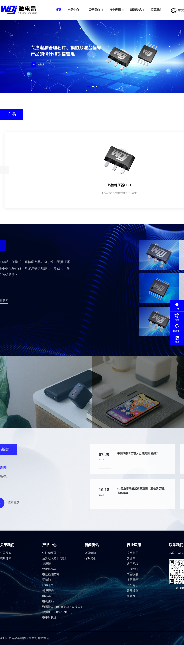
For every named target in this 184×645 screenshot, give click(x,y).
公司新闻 (90, 552)
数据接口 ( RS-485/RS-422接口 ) (62, 606)
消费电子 (132, 552)
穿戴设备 (132, 590)
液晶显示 (132, 579)
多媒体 (131, 558)
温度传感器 (49, 569)
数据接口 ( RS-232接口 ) (57, 612)
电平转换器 (49, 617)
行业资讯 (90, 558)
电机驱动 (48, 601)
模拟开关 (48, 590)
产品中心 (75, 9)
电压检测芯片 (50, 574)
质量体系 (6, 558)
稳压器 (46, 563)
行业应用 (116, 9)
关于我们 (95, 9)
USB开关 (48, 585)
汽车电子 (132, 585)
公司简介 (6, 552)
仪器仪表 (132, 574)
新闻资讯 (137, 9)
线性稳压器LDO (52, 552)
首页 (58, 9)
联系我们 (156, 9)
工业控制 (132, 569)
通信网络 (132, 563)
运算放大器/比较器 (54, 558)
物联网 (131, 595)
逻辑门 (46, 579)
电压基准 (48, 595)
